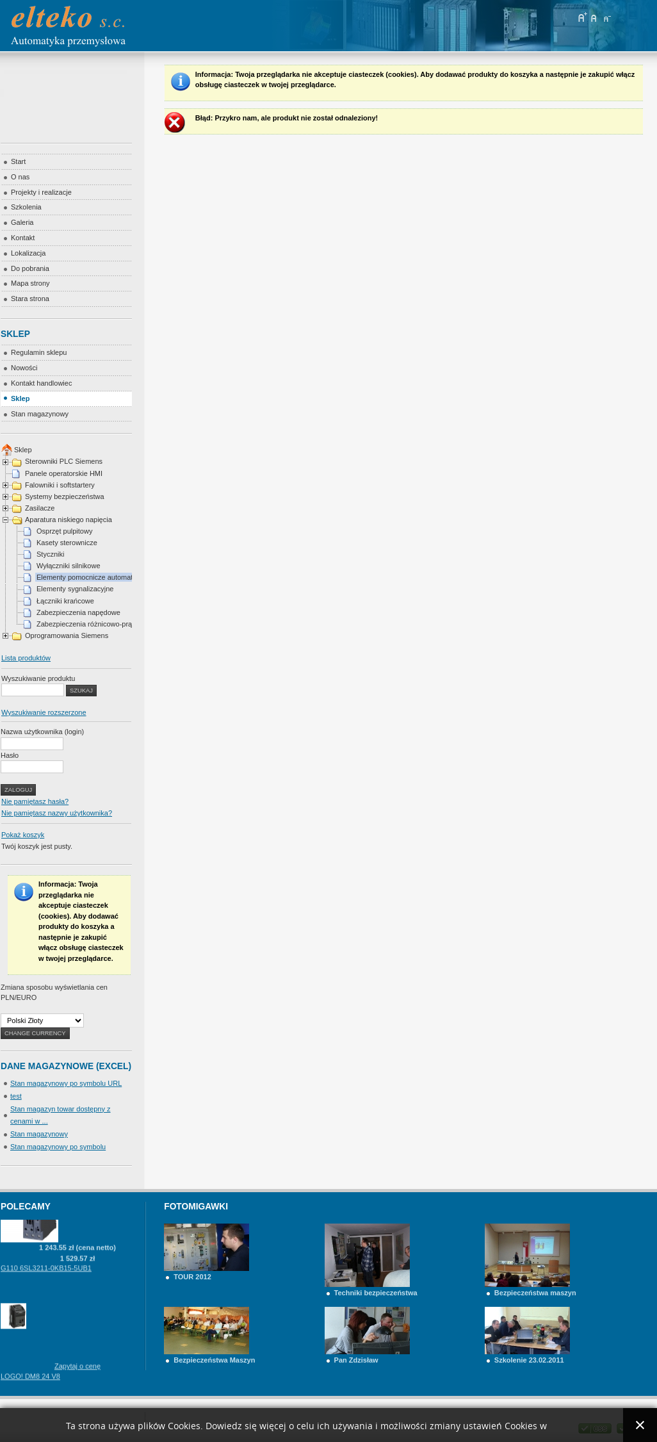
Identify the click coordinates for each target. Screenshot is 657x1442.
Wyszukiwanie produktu (38, 678)
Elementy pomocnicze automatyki (89, 577)
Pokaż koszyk (22, 835)
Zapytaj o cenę (77, 1373)
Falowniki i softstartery (60, 485)
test (16, 1096)
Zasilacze (39, 508)
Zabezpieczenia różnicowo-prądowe (92, 624)
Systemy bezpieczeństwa (64, 496)
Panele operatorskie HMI (63, 473)
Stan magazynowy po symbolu (58, 1147)
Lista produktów (26, 658)
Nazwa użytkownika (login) (42, 731)
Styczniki (50, 554)
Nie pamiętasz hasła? (35, 801)
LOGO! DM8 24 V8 (30, 1384)
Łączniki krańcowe (65, 601)
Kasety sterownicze (66, 542)
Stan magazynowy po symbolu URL (66, 1083)
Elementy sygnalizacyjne (74, 589)
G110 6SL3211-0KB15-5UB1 (46, 1275)
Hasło (10, 755)
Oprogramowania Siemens (66, 635)
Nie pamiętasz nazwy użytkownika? (56, 813)
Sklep (23, 450)
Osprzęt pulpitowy (64, 531)
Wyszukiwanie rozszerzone (43, 712)
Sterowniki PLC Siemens (63, 461)
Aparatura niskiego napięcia (68, 519)
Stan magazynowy (39, 1134)
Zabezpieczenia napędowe (78, 612)
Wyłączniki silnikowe (68, 565)
